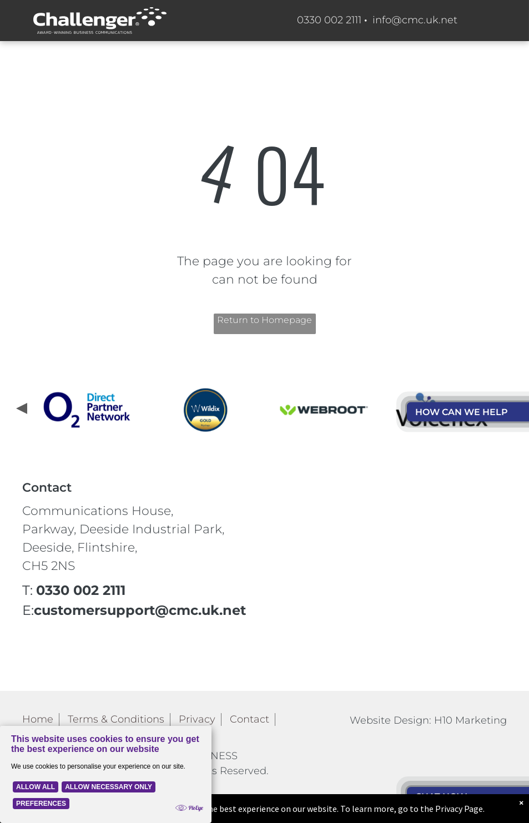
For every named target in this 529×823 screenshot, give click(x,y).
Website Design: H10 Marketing (428, 720)
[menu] (504, 225)
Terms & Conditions (116, 719)
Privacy (197, 719)
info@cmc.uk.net (414, 20)
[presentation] (20, 409)
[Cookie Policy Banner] (105, 774)
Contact (249, 719)
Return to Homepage (264, 320)
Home (37, 719)
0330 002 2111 (329, 20)
